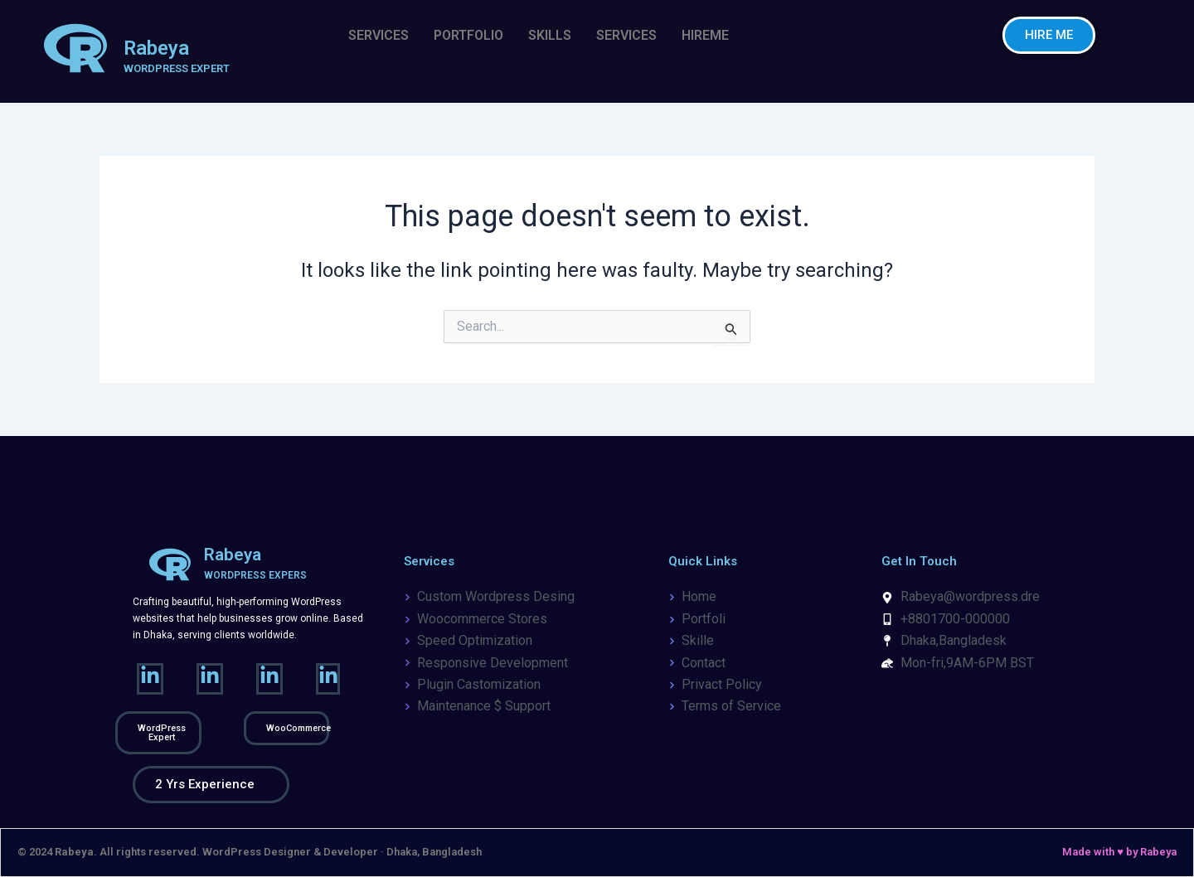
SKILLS (549, 35)
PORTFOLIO (468, 35)
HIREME (705, 35)
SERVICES (378, 35)
